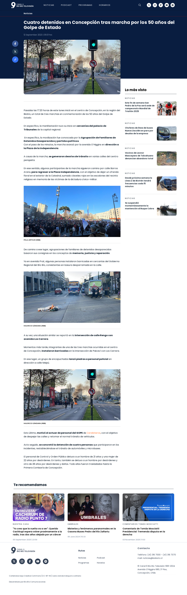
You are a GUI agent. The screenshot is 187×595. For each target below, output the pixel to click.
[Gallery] (93, 517)
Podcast (68, 5)
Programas (87, 5)
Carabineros (93, 433)
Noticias (51, 5)
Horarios (106, 5)
